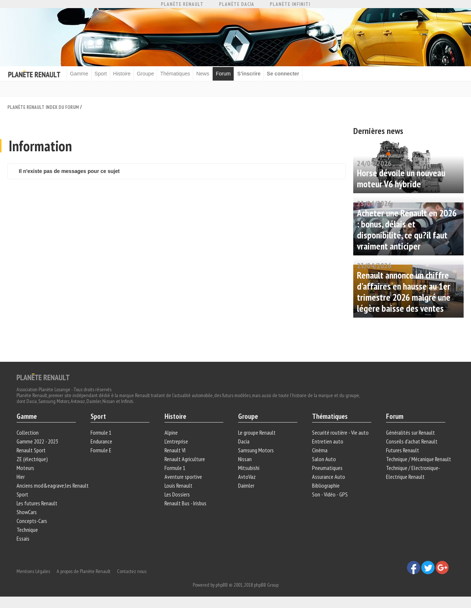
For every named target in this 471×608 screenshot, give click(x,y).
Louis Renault (178, 485)
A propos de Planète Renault (83, 571)
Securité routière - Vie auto (340, 432)
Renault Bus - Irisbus (185, 503)
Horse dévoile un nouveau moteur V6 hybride (401, 178)
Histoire (121, 74)
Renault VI (174, 450)
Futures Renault (402, 450)
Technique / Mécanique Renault (418, 459)
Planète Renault (182, 4)
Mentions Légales (33, 571)
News (202, 74)
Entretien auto (327, 441)
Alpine (171, 432)
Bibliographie (326, 485)
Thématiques (175, 74)
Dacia (243, 441)
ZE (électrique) (32, 459)
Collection (28, 432)
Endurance (101, 441)
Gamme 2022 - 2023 (37, 441)
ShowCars (27, 512)
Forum (223, 74)
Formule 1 (101, 432)
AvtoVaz (247, 476)
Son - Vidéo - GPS (330, 494)
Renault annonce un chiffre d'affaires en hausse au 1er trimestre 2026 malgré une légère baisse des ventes (403, 291)
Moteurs (25, 467)
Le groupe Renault (257, 432)
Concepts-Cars (32, 520)
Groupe (145, 74)
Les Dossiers (177, 494)
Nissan (245, 459)
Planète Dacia (236, 4)
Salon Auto (324, 459)
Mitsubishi (248, 467)
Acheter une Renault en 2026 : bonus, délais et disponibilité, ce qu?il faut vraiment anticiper (407, 229)
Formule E (101, 450)
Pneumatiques (327, 467)
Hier (21, 476)
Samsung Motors (256, 450)
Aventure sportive (183, 476)
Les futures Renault (37, 503)
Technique (27, 529)
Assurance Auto (328, 476)
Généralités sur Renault (410, 432)
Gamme (79, 74)
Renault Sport (31, 450)
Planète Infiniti (290, 4)
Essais (23, 538)
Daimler (246, 485)
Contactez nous (131, 571)
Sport (101, 74)
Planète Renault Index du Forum (43, 107)
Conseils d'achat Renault (412, 441)
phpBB (222, 585)
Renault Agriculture (184, 459)
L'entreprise (176, 441)
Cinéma (319, 450)
